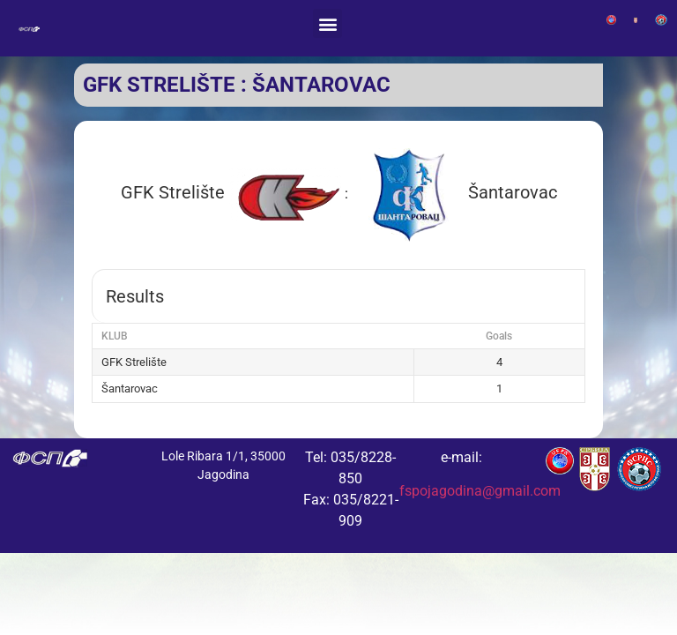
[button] (327, 23)
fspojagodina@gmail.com (480, 490)
